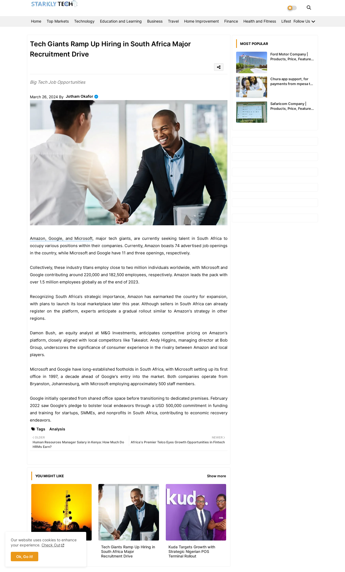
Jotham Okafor (79, 96)
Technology (84, 21)
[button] (308, 7)
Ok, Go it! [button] (24, 556)
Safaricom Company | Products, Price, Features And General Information (291, 106)
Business (155, 21)
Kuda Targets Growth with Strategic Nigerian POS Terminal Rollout (191, 551)
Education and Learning (121, 21)
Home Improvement (201, 21)
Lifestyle (288, 21)
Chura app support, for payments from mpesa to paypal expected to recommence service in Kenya (291, 81)
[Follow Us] (304, 21)
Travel (173, 21)
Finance (231, 21)
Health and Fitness (259, 21)
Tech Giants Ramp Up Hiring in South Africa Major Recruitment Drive (128, 551)
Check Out (51, 545)
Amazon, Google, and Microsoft (61, 238)
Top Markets (58, 21)
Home (36, 21)
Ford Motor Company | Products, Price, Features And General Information (291, 56)
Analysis (57, 429)
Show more (216, 476)
